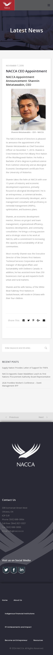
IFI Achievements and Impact (18, 627)
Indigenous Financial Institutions (19, 613)
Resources (38, 640)
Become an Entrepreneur (16, 640)
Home (4, 600)
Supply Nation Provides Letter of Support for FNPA (25, 367)
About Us (18, 600)
